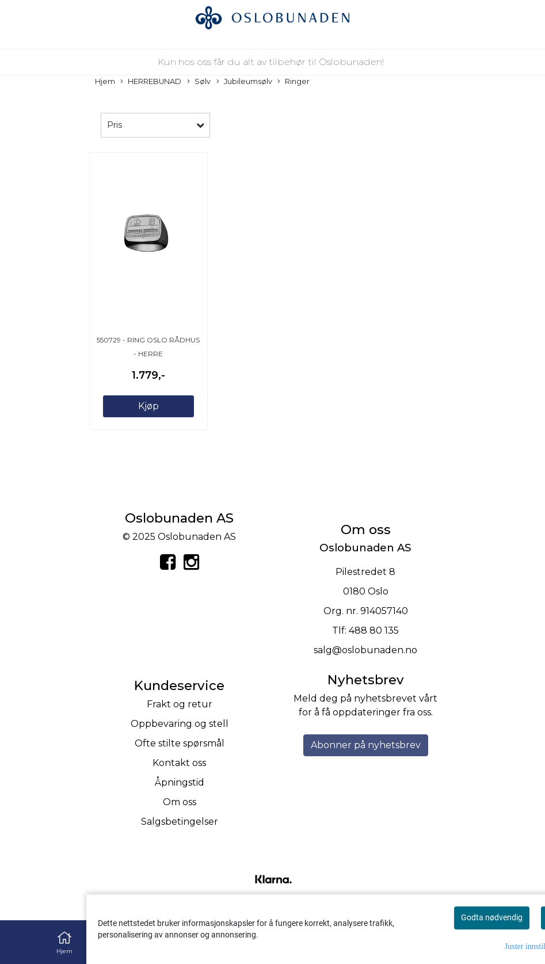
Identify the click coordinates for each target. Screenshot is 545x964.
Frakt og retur (179, 704)
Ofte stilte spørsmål (179, 743)
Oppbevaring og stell (179, 723)
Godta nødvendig (492, 917)
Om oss (179, 802)
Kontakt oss (179, 762)
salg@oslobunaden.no (365, 650)
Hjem (105, 81)
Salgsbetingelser (179, 821)
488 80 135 (374, 630)
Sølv (199, 82)
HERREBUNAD (150, 82)
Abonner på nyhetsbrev (366, 745)
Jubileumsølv (244, 82)
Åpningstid (179, 782)
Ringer (293, 82)
